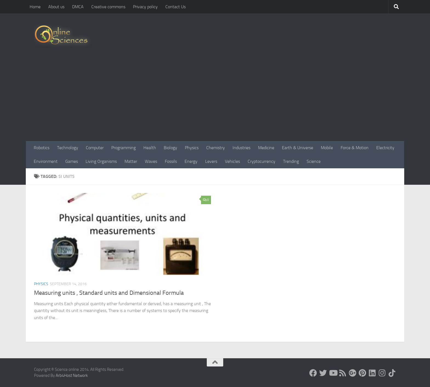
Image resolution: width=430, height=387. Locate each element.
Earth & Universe (297, 147)
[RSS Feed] (343, 373)
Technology (67, 147)
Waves (151, 161)
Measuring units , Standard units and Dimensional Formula (109, 292)
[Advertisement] (215, 100)
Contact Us (175, 6)
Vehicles (232, 161)
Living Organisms (101, 161)
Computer (95, 147)
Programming (123, 147)
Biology (170, 147)
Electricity (385, 147)
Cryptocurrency (261, 161)
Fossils (171, 161)
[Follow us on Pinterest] (362, 373)
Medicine (266, 147)
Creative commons (108, 6)
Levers (211, 161)
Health (149, 147)
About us (56, 6)
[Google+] (353, 373)
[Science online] (313, 373)
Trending (291, 161)
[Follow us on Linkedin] (372, 373)
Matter (131, 161)
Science (314, 161)
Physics (192, 147)
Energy (191, 161)
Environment (46, 161)
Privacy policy (145, 6)
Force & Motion (355, 147)
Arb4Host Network (72, 375)
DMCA (78, 6)
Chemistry (215, 147)
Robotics (41, 147)
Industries (241, 147)
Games (71, 161)
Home (35, 6)
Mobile (327, 147)
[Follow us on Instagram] (382, 373)
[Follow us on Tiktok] (392, 373)
